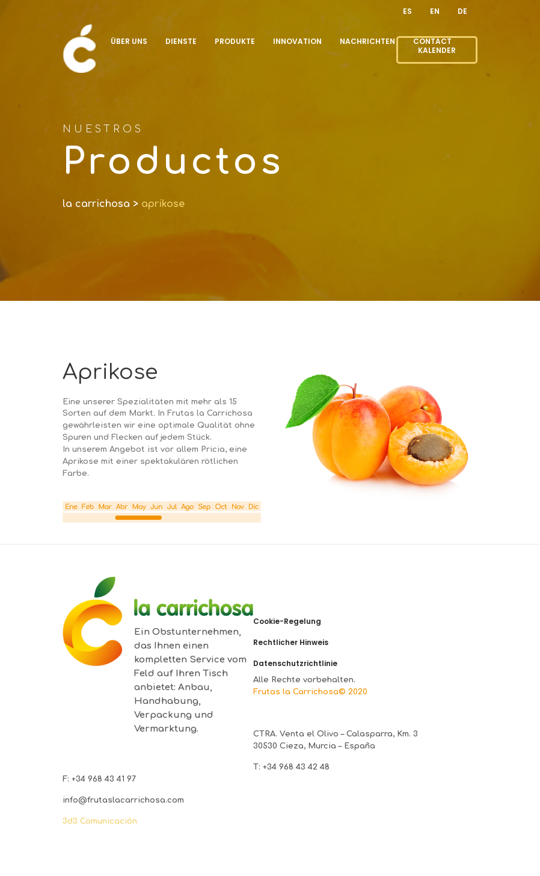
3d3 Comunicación (100, 821)
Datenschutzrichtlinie (295, 663)
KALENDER (437, 50)
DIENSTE (181, 41)
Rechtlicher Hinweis (290, 642)
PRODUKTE (235, 41)
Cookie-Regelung (287, 621)
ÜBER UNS (129, 41)
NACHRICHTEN (367, 41)
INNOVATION (297, 41)
